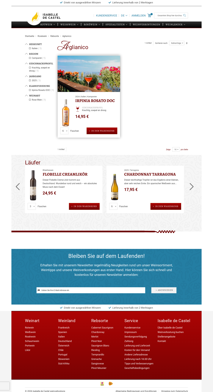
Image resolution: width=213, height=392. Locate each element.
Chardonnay (97, 332)
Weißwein (30, 332)
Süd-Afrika (63, 363)
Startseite (30, 36)
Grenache (96, 359)
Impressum (130, 332)
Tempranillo (97, 354)
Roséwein (42, 36)
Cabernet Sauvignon (102, 327)
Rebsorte (54, 36)
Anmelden (138, 15)
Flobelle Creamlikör (65, 174)
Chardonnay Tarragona (150, 174)
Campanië (39, 58)
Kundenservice (106, 15)
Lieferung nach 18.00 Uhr (138, 359)
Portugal (62, 354)
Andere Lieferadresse (136, 354)
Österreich (63, 345)
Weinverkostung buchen (171, 332)
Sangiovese (97, 363)
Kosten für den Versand (137, 350)
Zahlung (128, 341)
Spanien (62, 332)
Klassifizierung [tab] (39, 86)
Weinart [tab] (34, 95)
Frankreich (64, 327)
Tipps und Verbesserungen (138, 363)
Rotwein (29, 327)
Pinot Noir (96, 341)
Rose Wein (39, 99)
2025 (36, 80)
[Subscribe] (163, 290)
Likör (27, 350)
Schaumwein (32, 341)
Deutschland (65, 341)
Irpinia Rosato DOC (95, 100)
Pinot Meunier (98, 368)
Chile (61, 350)
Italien (37, 48)
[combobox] (171, 15)
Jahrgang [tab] (35, 76)
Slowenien (63, 359)
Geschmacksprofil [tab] (41, 63)
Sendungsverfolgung (135, 336)
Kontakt (162, 341)
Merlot (94, 336)
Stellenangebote (166, 336)
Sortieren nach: (161, 43)
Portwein (30, 345)
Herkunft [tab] (35, 44)
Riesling (95, 350)
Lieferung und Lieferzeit (137, 345)
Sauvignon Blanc (100, 345)
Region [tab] (33, 53)
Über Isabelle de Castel (170, 327)
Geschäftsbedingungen (137, 368)
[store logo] (47, 17)
